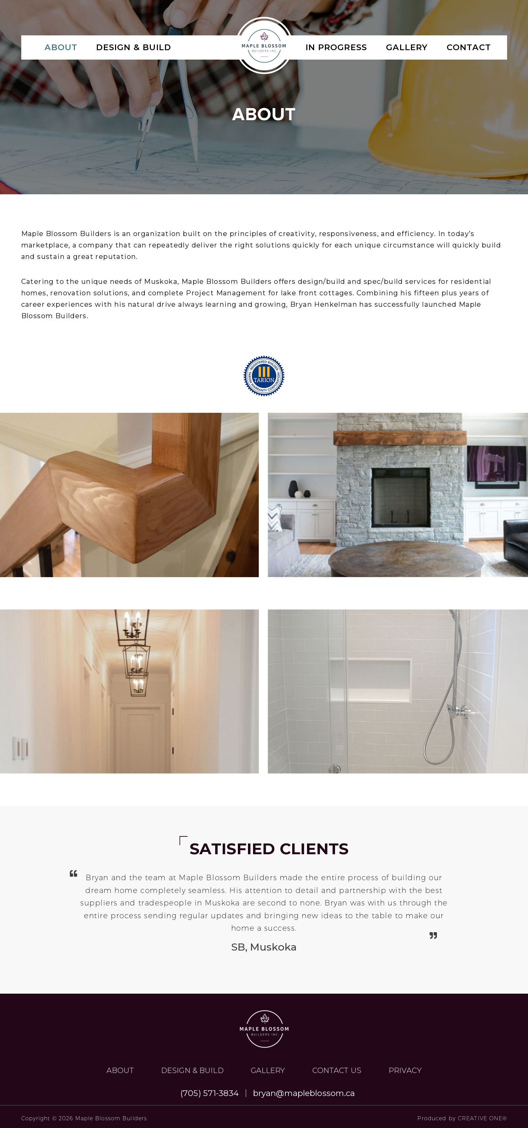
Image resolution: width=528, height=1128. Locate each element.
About (61, 47)
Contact (469, 47)
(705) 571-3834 (209, 1093)
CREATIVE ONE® (482, 1118)
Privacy (309, 1050)
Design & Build (133, 47)
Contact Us (287, 1050)
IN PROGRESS (336, 47)
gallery (406, 47)
